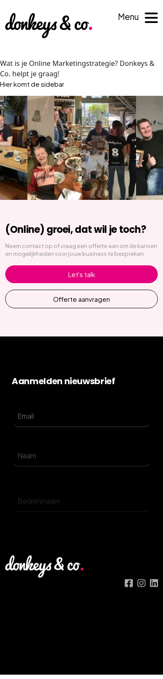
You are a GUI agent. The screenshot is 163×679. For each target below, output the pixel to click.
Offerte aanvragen (81, 299)
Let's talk (81, 274)
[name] (81, 471)
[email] (81, 425)
